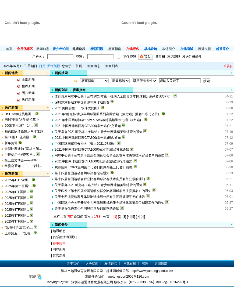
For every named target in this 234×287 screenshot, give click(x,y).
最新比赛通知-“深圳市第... (23, 149)
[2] (120, 217)
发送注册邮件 (192, 57)
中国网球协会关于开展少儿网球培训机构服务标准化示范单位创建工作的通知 (109, 203)
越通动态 (59, 231)
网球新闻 (59, 249)
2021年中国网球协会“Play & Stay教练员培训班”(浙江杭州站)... (99, 120)
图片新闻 (28, 93)
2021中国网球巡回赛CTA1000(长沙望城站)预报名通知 (93, 161)
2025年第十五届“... (18, 186)
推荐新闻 (28, 86)
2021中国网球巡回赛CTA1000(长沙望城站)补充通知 (92, 149)
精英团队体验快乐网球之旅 (24, 131)
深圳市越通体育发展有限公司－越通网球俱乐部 (95, 271)
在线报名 (132, 49)
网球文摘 (204, 49)
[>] (138, 217)
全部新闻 (28, 79)
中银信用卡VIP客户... (20, 155)
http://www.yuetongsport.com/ (152, 271)
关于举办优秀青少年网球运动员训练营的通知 (87, 208)
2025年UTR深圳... (18, 180)
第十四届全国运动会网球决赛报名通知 (82, 173)
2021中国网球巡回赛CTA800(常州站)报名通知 (88, 138)
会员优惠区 (25, 49)
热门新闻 (28, 99)
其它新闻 (59, 255)
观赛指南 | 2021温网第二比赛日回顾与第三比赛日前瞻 (93, 167)
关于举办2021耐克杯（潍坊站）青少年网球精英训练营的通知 (99, 132)
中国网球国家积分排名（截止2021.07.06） (85, 144)
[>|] (142, 217)
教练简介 (168, 49)
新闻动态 (42, 49)
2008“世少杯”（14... (19, 126)
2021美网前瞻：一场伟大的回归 (78, 108)
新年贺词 (11, 143)
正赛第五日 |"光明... (19, 233)
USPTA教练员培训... (19, 114)
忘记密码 (173, 57)
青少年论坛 (61, 49)
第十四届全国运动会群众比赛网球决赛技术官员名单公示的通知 (100, 179)
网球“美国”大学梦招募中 (22, 120)
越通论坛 (78, 49)
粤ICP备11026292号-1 (172, 282)
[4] (128, 217)
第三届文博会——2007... (22, 160)
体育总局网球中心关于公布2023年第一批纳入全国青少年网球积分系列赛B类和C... (113, 96)
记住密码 (129, 57)
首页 (9, 49)
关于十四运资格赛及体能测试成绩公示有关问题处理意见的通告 (100, 197)
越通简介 (222, 49)
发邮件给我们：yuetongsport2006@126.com (117, 276)
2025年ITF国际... (17, 192)
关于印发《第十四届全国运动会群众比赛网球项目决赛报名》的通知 (103, 191)
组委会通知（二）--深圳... (23, 166)
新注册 (160, 57)
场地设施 (150, 49)
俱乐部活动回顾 (64, 237)
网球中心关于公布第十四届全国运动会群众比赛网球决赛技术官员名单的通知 (109, 155)
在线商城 (186, 49)
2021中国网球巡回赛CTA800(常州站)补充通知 (88, 126)
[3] (124, 217)
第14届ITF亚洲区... (18, 137)
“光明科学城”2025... (19, 227)
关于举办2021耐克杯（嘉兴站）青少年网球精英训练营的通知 (99, 185)
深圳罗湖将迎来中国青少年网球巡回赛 (82, 102)
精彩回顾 (96, 49)
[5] (133, 217)
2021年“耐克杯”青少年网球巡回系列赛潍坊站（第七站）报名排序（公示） (108, 114)
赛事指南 (114, 49)
